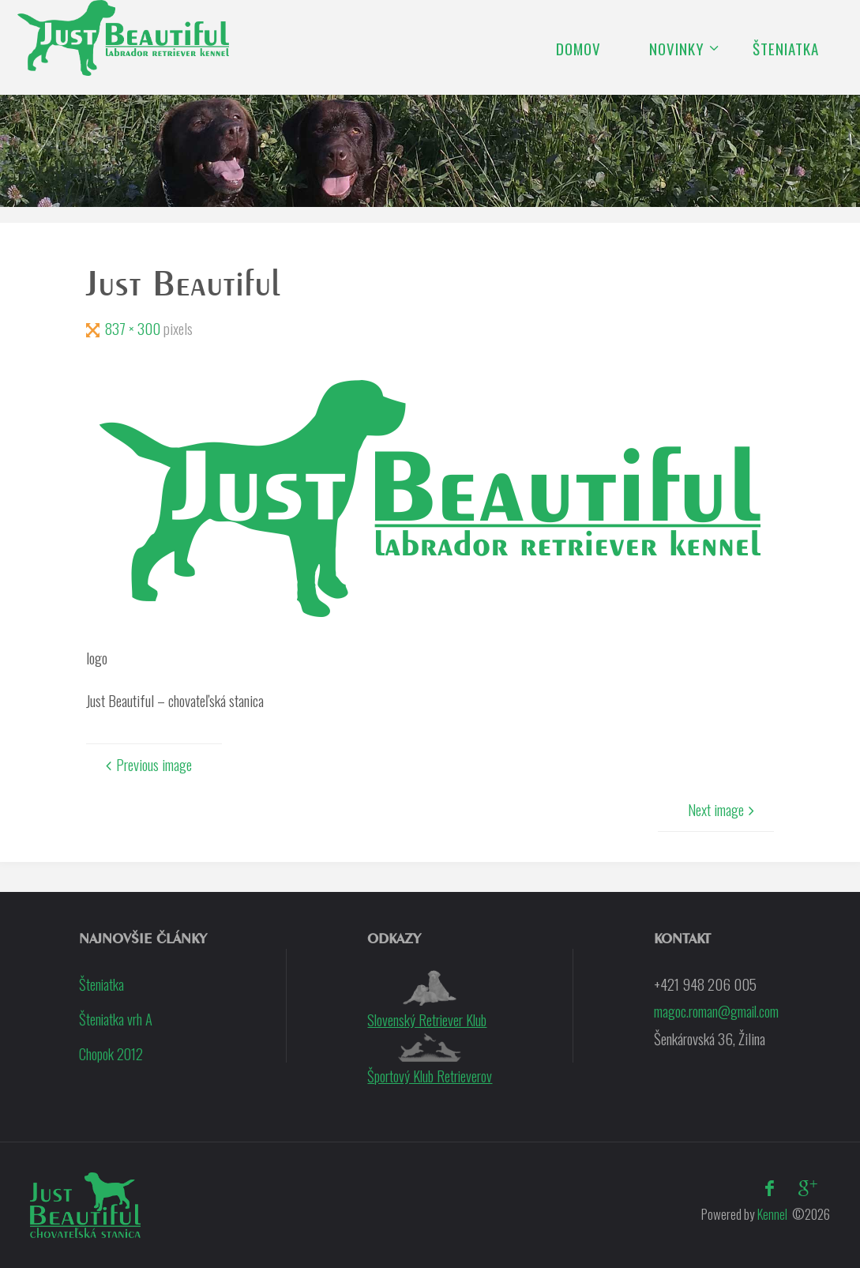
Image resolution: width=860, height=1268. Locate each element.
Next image (723, 809)
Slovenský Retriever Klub (427, 1000)
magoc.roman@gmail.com (716, 1010)
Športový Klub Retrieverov (430, 1059)
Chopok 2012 (112, 1052)
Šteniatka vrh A (116, 1018)
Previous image (146, 764)
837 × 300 (134, 328)
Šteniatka (102, 984)
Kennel (770, 1213)
